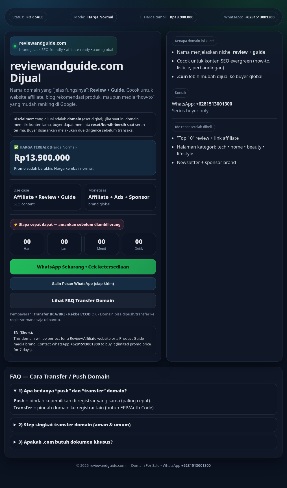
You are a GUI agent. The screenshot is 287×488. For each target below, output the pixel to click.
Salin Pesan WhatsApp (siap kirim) (83, 283)
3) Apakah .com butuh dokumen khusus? (65, 442)
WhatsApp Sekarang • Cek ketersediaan (83, 267)
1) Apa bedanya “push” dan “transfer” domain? (72, 391)
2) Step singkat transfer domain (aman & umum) (74, 425)
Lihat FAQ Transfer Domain (83, 300)
